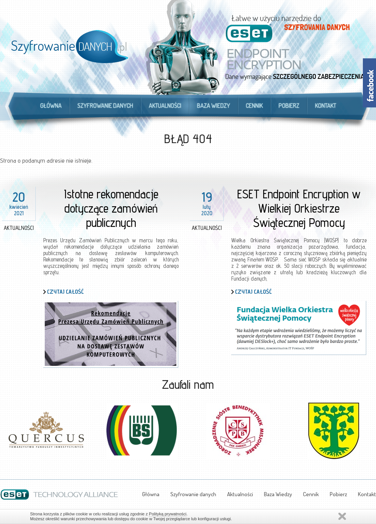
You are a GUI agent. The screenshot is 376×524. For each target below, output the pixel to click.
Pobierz (289, 105)
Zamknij (342, 516)
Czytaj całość (65, 291)
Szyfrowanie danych (105, 105)
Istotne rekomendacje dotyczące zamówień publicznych (111, 208)
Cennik (254, 105)
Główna (51, 105)
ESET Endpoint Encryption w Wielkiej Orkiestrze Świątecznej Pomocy (299, 208)
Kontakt (325, 105)
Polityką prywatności (167, 514)
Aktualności (165, 105)
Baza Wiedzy (213, 105)
